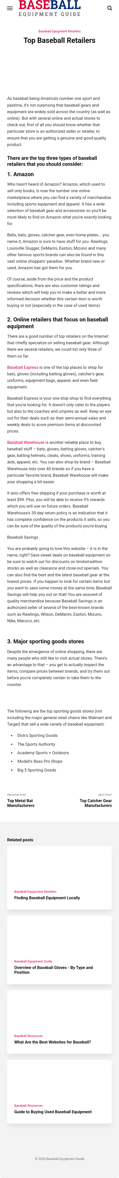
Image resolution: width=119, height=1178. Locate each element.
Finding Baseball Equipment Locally (47, 897)
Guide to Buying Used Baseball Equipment (53, 1112)
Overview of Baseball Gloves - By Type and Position (53, 970)
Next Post (86, 801)
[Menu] (10, 8)
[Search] (109, 8)
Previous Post (33, 801)
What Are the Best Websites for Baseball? (52, 1042)
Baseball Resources (28, 1036)
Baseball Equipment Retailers (59, 31)
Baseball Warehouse (25, 442)
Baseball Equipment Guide (33, 961)
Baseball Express (22, 367)
